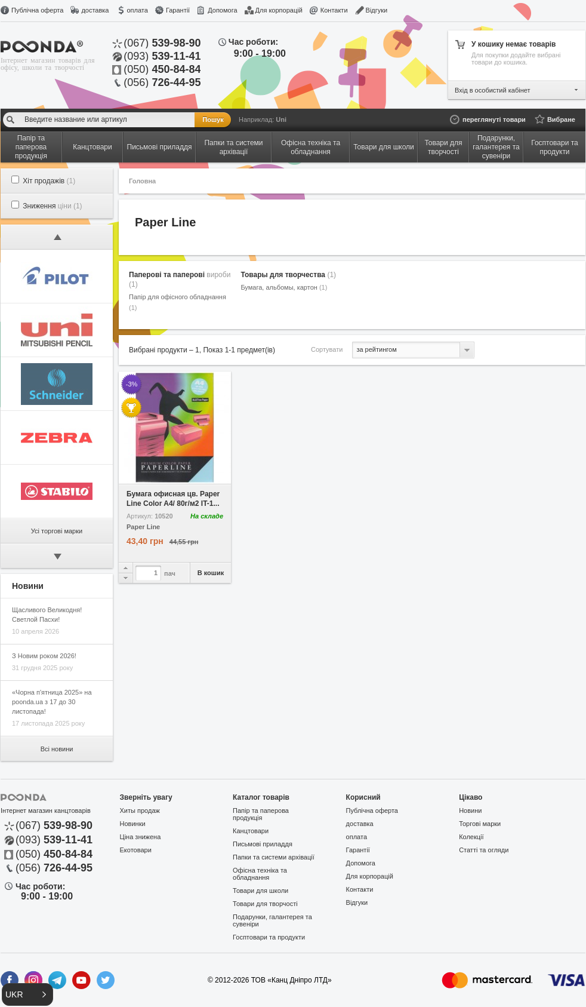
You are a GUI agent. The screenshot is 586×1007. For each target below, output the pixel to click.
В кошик (211, 572)
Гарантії (178, 10)
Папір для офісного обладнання (177, 302)
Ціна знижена (140, 836)
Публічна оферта (37, 10)
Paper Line (143, 527)
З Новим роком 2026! (44, 655)
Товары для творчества (288, 275)
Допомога (222, 10)
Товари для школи (260, 890)
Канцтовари (251, 830)
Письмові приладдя (262, 844)
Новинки (133, 823)
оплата (137, 10)
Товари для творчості (265, 903)
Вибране (561, 119)
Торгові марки (480, 823)
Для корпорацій (279, 10)
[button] (27, 994)
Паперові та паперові (179, 279)
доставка (95, 10)
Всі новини (57, 749)
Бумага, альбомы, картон (283, 287)
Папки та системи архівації (273, 857)
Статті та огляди (483, 850)
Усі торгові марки (56, 531)
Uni (281, 119)
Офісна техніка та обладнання (260, 874)
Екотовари (136, 850)
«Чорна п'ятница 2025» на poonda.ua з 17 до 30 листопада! (52, 702)
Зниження (52, 206)
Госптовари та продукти (269, 937)
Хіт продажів (49, 181)
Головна (142, 181)
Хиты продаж (140, 810)
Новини (470, 810)
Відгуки (377, 10)
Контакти (334, 10)
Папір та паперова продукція (261, 814)
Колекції (471, 836)
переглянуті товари (494, 119)
